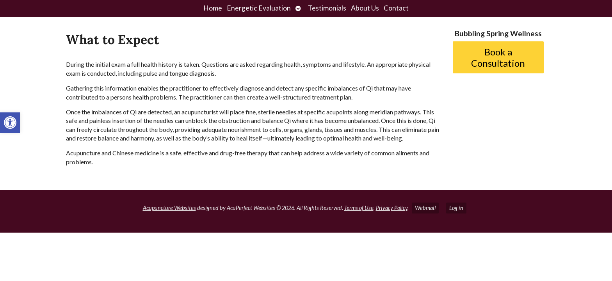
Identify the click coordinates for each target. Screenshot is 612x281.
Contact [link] (396, 8)
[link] (10, 122)
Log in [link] (456, 208)
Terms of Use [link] (359, 208)
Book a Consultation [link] (498, 57)
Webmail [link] (425, 208)
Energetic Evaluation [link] (259, 8)
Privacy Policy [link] (391, 208)
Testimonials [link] (327, 8)
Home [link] (212, 8)
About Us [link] (365, 8)
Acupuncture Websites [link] (169, 208)
